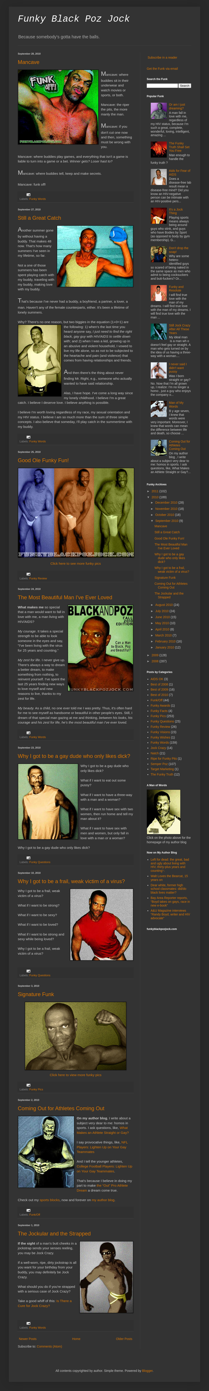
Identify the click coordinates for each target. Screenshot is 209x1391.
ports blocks (50, 1200)
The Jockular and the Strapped (54, 1234)
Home (76, 1339)
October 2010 (165, 515)
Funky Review (38, 578)
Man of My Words (176, 404)
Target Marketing (162, 769)
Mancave (28, 62)
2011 (155, 491)
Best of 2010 (159, 695)
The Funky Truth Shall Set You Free (179, 147)
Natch (155, 753)
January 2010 (165, 647)
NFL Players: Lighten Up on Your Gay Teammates (102, 1147)
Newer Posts (27, 1339)
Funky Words (37, 199)
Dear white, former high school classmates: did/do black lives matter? (168, 889)
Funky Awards (160, 705)
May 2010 (162, 623)
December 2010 (166, 502)
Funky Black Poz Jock (74, 19)
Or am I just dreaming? (177, 106)
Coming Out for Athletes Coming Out (61, 1108)
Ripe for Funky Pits (164, 758)
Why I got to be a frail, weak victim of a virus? (71, 881)
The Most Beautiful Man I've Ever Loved (65, 597)
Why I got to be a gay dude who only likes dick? (74, 756)
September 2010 (167, 521)
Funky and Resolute (176, 288)
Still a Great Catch (39, 218)
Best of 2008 (159, 684)
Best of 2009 (159, 689)
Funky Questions (39, 862)
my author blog (103, 1200)
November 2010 (166, 509)
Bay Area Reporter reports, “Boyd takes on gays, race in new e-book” (170, 901)
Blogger (147, 1371)
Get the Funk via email (162, 68)
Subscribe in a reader (162, 57)
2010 (155, 497)
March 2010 (164, 635)
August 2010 (164, 605)
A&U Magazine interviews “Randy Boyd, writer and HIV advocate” (170, 914)
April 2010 (162, 629)
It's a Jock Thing (176, 211)
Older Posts (124, 1339)
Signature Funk (36, 994)
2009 (155, 655)
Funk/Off (34, 1214)
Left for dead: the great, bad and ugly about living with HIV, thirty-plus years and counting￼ (170, 865)
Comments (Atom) (49, 1346)
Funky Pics (36, 1089)
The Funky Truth (162, 774)
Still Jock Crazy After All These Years (179, 329)
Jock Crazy (158, 748)
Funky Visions (160, 732)
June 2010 (163, 617)
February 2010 (165, 641)
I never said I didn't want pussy (178, 367)
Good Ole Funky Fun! (43, 460)
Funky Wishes (160, 737)
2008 (155, 661)
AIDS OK (157, 679)
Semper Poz (159, 764)
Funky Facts (159, 711)
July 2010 (162, 611)
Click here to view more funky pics (76, 1075)
